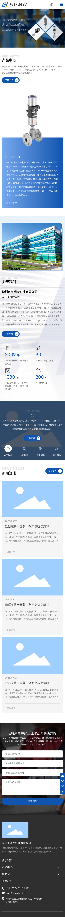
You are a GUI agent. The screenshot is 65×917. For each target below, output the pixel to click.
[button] (56, 34)
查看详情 (11, 552)
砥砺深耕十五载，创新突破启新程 (27, 526)
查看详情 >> (11, 203)
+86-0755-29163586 (17, 888)
